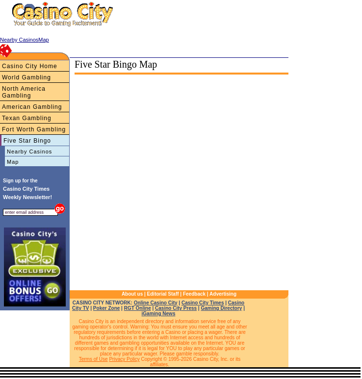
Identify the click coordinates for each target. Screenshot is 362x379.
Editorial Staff (163, 294)
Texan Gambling (27, 118)
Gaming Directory (221, 308)
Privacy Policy (124, 359)
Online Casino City (156, 302)
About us (132, 294)
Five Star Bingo (27, 140)
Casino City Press (176, 308)
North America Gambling (24, 92)
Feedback (194, 294)
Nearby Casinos (29, 151)
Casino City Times (202, 302)
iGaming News (159, 313)
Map (13, 162)
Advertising (222, 294)
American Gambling (32, 106)
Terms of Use (93, 359)
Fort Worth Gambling (34, 129)
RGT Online (137, 308)
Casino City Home (29, 66)
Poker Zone (106, 308)
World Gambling (26, 77)
